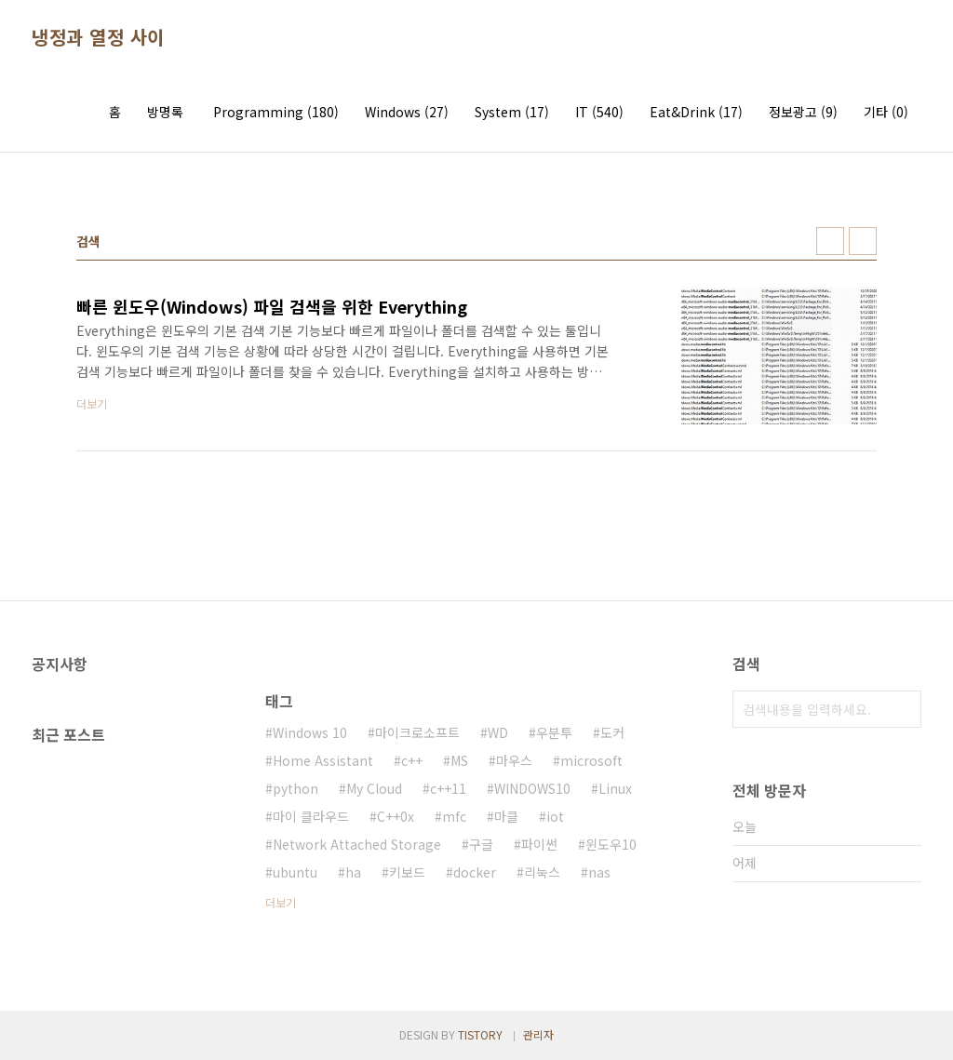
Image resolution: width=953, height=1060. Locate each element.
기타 (886, 111)
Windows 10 (310, 732)
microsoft (591, 760)
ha (353, 872)
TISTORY (480, 1034)
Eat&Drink (696, 111)
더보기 (280, 902)
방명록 (165, 111)
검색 (902, 709)
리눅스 (542, 872)
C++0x (395, 816)
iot (555, 816)
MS (459, 760)
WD (498, 732)
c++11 (448, 788)
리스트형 (863, 241)
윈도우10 (611, 844)
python (295, 788)
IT (599, 111)
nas (599, 872)
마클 (506, 816)
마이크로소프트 (417, 732)
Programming (276, 111)
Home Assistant (323, 760)
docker (474, 872)
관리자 (538, 1034)
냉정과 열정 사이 (98, 37)
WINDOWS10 (532, 788)
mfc (454, 816)
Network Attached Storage (357, 844)
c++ (412, 760)
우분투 (554, 732)
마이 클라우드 (311, 816)
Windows (407, 111)
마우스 (514, 760)
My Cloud (374, 788)
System (512, 111)
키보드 (407, 872)
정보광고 (803, 111)
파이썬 (539, 844)
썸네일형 (830, 241)
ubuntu (295, 872)
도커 (612, 732)
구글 (481, 844)
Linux (615, 788)
